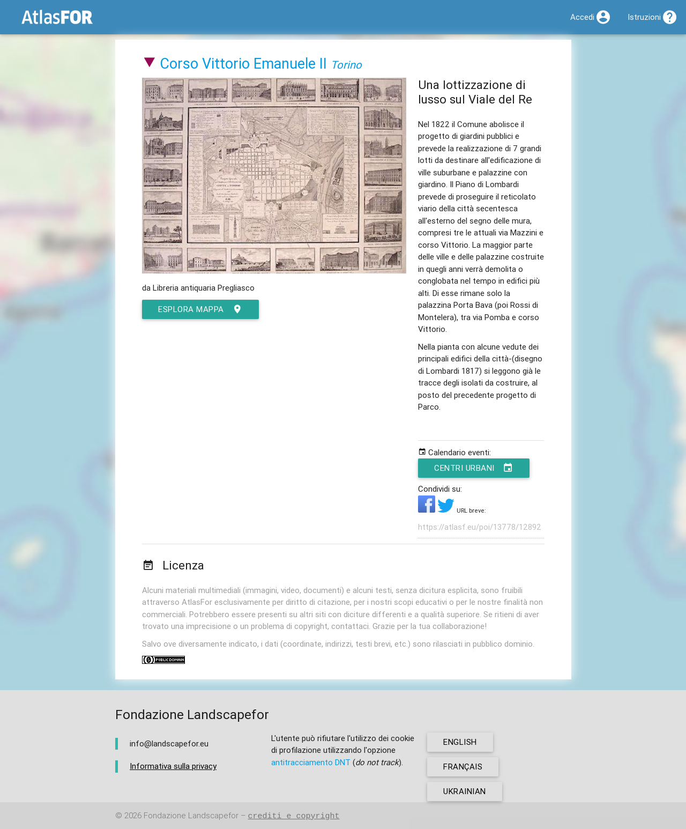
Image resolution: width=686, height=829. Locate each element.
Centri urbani (473, 468)
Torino (346, 64)
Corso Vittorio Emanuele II (243, 63)
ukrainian (464, 791)
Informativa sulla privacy (173, 766)
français (462, 766)
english (460, 742)
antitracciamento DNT (311, 762)
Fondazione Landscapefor (191, 816)
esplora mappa (200, 309)
